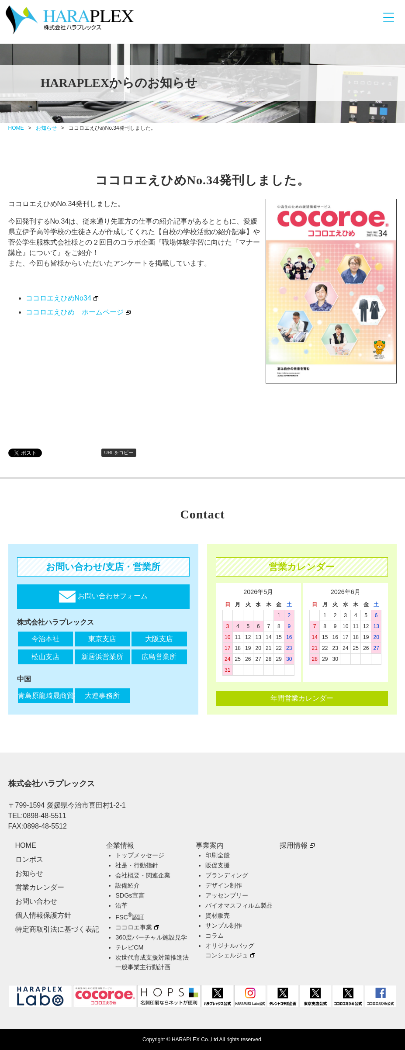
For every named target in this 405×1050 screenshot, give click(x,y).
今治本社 (45, 638)
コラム (214, 935)
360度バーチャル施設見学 (151, 937)
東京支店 (102, 638)
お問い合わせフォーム (103, 596)
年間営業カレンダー (301, 698)
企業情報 (120, 845)
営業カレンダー (39, 887)
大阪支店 (159, 638)
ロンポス (29, 859)
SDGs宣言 (129, 895)
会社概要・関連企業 (142, 875)
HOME (16, 128)
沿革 (121, 905)
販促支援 (217, 865)
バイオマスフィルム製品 (239, 905)
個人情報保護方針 (43, 915)
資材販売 (217, 915)
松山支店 (45, 656)
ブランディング (226, 875)
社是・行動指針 (136, 865)
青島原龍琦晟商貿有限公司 (45, 695)
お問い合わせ (36, 901)
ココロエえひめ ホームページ (75, 312)
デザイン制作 (223, 885)
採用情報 (294, 845)
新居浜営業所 (102, 656)
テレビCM (129, 947)
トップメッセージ (139, 855)
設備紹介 (127, 885)
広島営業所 (159, 656)
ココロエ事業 (133, 927)
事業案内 (210, 845)
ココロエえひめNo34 (58, 298)
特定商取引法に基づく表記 (57, 929)
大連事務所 (102, 695)
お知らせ (46, 128)
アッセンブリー (226, 895)
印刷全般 (217, 855)
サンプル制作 (223, 925)
